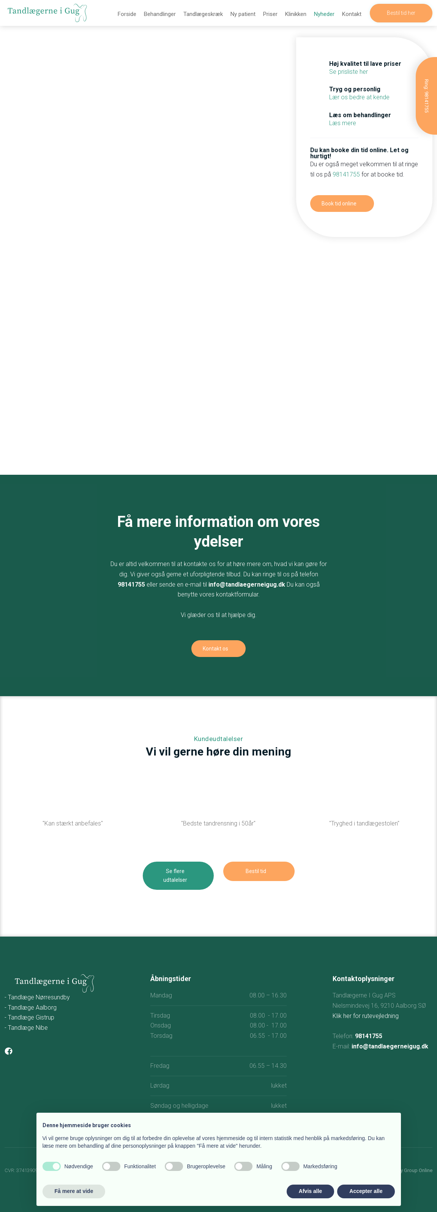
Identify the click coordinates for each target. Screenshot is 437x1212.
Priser (270, 14)
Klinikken (295, 14)
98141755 (346, 174)
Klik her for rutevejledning (366, 1016)
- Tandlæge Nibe (26, 1027)
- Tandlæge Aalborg (31, 1007)
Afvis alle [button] (310, 1191)
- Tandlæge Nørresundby (37, 997)
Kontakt (351, 14)
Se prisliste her (348, 71)
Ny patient (243, 14)
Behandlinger (160, 14)
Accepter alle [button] (365, 1191)
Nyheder (324, 14)
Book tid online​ (339, 203)
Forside (127, 14)
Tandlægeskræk (203, 14)
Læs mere (342, 123)
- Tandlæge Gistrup (29, 1017)
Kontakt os (216, 649)
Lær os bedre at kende (359, 97)
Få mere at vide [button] (74, 1191)
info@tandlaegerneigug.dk (246, 584)
